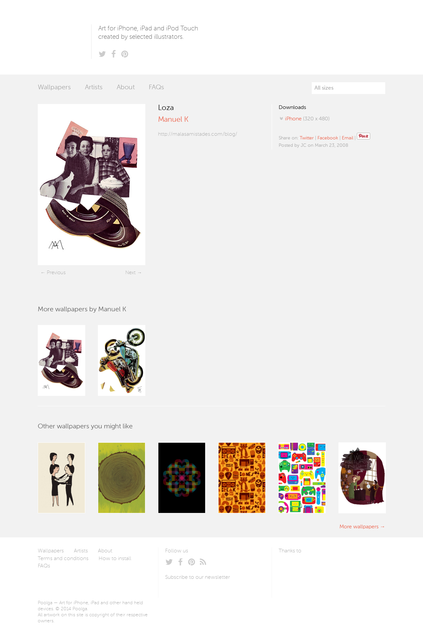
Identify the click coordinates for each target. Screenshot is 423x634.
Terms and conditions (63, 558)
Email (347, 138)
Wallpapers (54, 87)
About (126, 87)
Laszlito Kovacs (290, 566)
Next (130, 272)
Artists (94, 87)
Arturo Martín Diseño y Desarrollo (313, 566)
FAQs (156, 87)
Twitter (307, 138)
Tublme (341, 566)
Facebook (327, 138)
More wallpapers (359, 527)
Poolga (64, 37)
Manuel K (173, 119)
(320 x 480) (307, 119)
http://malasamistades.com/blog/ (197, 134)
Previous (56, 272)
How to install (115, 558)
